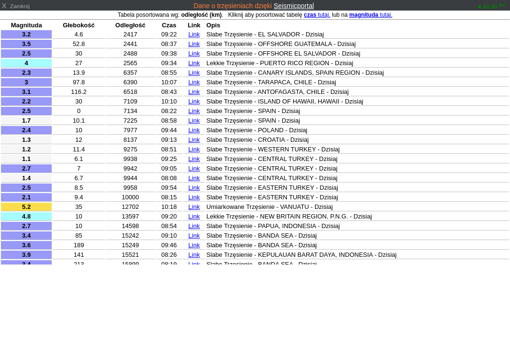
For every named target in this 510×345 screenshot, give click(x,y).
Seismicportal (294, 6)
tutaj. (317, 15)
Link (194, 34)
